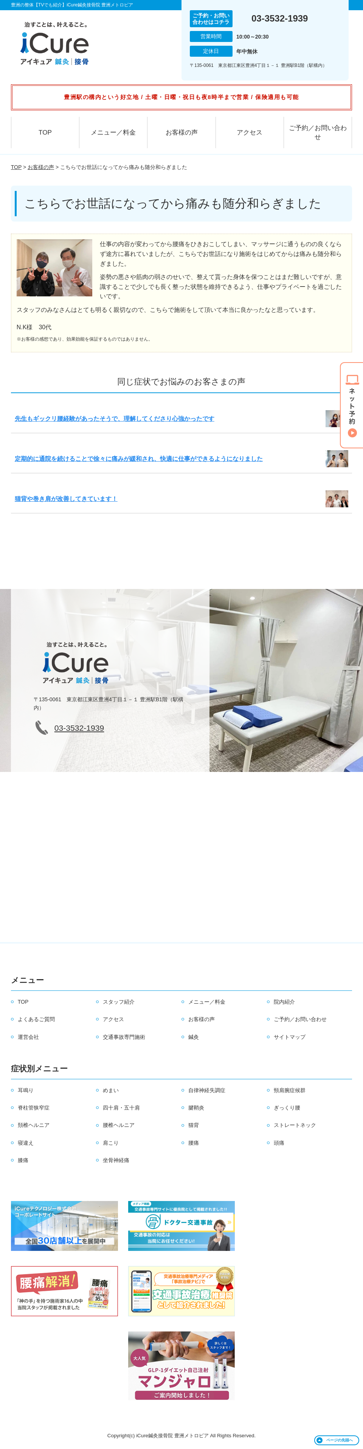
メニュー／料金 (113, 132)
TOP (45, 132)
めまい (111, 1090)
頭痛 (279, 1143)
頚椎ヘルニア (34, 1125)
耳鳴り (26, 1090)
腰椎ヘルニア (119, 1125)
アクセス (249, 132)
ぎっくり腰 (287, 1108)
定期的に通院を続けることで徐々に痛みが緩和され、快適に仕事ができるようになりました (139, 459)
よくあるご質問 (36, 1019)
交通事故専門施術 (124, 1037)
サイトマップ (290, 1037)
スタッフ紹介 (119, 1002)
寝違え (26, 1143)
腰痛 (193, 1143)
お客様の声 (182, 132)
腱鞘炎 (196, 1108)
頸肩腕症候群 (290, 1090)
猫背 (193, 1125)
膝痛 (23, 1160)
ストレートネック (295, 1125)
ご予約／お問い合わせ (318, 132)
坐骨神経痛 (116, 1160)
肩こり (111, 1143)
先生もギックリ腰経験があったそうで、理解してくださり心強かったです (114, 418)
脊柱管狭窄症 (34, 1108)
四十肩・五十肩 (121, 1108)
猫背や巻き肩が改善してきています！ (66, 499)
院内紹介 (284, 1002)
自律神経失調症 (206, 1090)
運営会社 (28, 1037)
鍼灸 (193, 1037)
